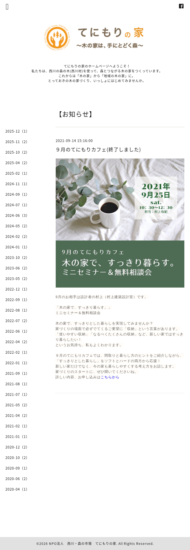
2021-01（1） (17, 436)
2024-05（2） (17, 225)
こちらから (110, 377)
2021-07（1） (17, 394)
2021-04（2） (17, 415)
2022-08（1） (17, 310)
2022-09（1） (17, 299)
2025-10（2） (17, 152)
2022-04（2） (17, 341)
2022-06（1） (17, 331)
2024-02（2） (17, 236)
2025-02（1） (17, 173)
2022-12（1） (17, 289)
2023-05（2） (17, 278)
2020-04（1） (17, 489)
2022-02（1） (17, 352)
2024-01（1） (17, 246)
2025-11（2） (17, 141)
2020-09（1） (17, 468)
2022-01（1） (17, 362)
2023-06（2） (17, 268)
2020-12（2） (17, 447)
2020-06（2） (17, 478)
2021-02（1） (17, 425)
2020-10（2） (17, 457)
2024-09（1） (17, 194)
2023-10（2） (17, 257)
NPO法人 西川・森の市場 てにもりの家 (82, 543)
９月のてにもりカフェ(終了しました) (98, 149)
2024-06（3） (17, 215)
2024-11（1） (17, 183)
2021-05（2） (17, 404)
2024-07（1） (17, 204)
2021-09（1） (17, 373)
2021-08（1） (17, 383)
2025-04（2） (17, 162)
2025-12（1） (17, 131)
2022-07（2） (17, 320)
